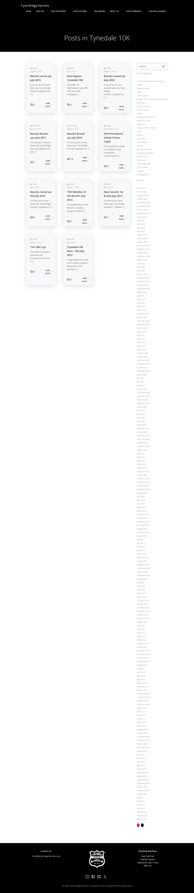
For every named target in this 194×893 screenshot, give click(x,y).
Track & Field (142, 167)
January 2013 (142, 733)
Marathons (141, 124)
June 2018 (141, 500)
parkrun (140, 135)
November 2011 (143, 783)
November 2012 (143, 740)
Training (140, 171)
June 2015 (141, 629)
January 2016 (142, 604)
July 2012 (140, 754)
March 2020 (141, 425)
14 (70, 159)
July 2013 (140, 711)
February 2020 (142, 428)
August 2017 (142, 536)
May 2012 (141, 762)
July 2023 (140, 296)
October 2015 (142, 615)
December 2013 (143, 693)
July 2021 (140, 378)
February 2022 (142, 353)
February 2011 (142, 815)
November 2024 (143, 249)
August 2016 (142, 579)
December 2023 (143, 278)
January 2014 (142, 690)
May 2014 (141, 676)
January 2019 (142, 475)
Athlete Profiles (143, 88)
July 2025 (140, 220)
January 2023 (142, 317)
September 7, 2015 (111, 129)
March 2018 (141, 511)
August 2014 (142, 665)
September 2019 (143, 446)
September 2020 (143, 403)
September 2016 (143, 575)
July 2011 (140, 797)
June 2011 (141, 801)
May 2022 (141, 342)
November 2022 (143, 324)
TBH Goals (141, 160)
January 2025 (142, 242)
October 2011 (142, 787)
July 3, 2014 (108, 187)
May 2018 (141, 503)
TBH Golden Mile (144, 164)
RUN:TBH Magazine (145, 153)
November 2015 (143, 611)
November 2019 (143, 439)
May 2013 (141, 719)
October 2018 (142, 486)
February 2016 (142, 600)
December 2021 (143, 360)
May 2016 (141, 590)
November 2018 (143, 482)
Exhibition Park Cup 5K (146, 117)
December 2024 (143, 245)
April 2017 (141, 550)
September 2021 (143, 371)
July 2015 (140, 625)
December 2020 (143, 392)
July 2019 (140, 453)
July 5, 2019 (71, 71)
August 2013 (142, 708)
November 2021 (143, 364)
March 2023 (141, 310)
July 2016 (140, 582)
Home (28, 11)
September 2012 (143, 747)
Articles (140, 85)
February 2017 (142, 557)
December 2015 (143, 607)
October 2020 (142, 400)
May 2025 (141, 227)
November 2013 (143, 697)
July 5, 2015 (34, 187)
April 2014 (141, 679)
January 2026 (142, 199)
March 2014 (141, 683)
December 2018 (143, 478)
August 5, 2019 (36, 71)
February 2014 (142, 686)
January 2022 (142, 357)
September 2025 (143, 213)
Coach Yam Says (143, 106)
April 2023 (141, 306)
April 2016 (141, 593)
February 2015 (142, 643)
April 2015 (141, 636)
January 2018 (142, 518)
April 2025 (141, 231)
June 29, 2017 (35, 129)
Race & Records (59, 11)
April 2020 (141, 421)
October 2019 (142, 443)
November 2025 (143, 206)
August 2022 (142, 331)
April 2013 (141, 722)
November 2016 (143, 568)
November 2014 (143, 654)
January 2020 (142, 432)
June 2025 (141, 224)
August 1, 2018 (110, 71)
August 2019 (142, 450)
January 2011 (142, 819)
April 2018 (141, 507)
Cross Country (142, 110)
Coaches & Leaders (158, 11)
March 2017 (141, 554)
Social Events (142, 156)
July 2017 (140, 539)
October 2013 (142, 701)
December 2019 (143, 435)
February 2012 (142, 772)
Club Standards (134, 11)
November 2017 (143, 525)
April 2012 (141, 765)
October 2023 (142, 285)
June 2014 (141, 672)
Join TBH (41, 11)
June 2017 (141, 543)
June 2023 (141, 299)
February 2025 (142, 238)
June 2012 (141, 758)
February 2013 (142, 729)
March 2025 (141, 235)
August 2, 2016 (73, 129)
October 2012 (142, 744)
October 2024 (142, 253)
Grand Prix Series (144, 121)
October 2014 (142, 658)
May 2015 (141, 633)
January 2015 (142, 647)
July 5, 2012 (71, 242)
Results (140, 146)
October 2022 (142, 328)
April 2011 (141, 808)
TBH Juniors (99, 11)
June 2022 (141, 339)
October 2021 (142, 367)
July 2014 (140, 668)
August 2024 (142, 260)
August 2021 (142, 374)
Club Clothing (81, 11)
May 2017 (141, 547)
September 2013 (143, 704)
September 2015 (143, 618)
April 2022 (141, 346)
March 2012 (141, 769)
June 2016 (141, 586)
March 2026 (141, 192)
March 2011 (141, 812)
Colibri (129, 885)
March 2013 (141, 726)
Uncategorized (143, 174)
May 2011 (141, 805)
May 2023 (141, 303)
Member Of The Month (146, 128)
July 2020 (140, 410)
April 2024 (141, 270)
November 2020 (143, 396)
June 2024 (141, 267)
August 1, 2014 (73, 187)
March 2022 (141, 349)
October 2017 (142, 529)
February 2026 (142, 195)
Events (139, 113)
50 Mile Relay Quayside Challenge (150, 81)
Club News (141, 103)
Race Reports (142, 142)
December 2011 (143, 780)
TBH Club (36, 125)
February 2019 (142, 471)
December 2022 (143, 321)
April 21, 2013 (35, 242)
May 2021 (141, 385)
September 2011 (143, 790)
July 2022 (140, 335)
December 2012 (143, 737)
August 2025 (142, 217)
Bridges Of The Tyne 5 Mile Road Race (152, 99)
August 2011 (142, 794)
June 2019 (141, 457)
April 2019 (141, 464)
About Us (115, 11)
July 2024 (140, 263)
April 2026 (141, 188)
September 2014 (143, 661)
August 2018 (142, 493)
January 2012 (142, 776)
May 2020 (141, 417)
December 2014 (143, 650)
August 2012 (142, 751)
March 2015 (141, 640)
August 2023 (142, 292)
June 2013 (141, 715)
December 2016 (143, 564)
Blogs (139, 92)
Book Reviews (142, 95)
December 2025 (143, 202)
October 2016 (142, 572)
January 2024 (142, 274)
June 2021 (141, 382)
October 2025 (142, 210)
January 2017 (142, 561)
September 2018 (143, 489)
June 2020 (141, 414)
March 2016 (141, 597)
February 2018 (142, 514)
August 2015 (142, 622)
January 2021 (142, 389)
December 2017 (143, 521)
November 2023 (143, 281)
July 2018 (140, 496)
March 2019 (141, 468)
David (34, 68)
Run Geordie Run (143, 149)
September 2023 (143, 288)
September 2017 (143, 532)
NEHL (139, 131)
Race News (141, 138)
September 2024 (143, 256)
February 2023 (142, 314)
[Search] (163, 66)
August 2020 (142, 407)
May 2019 (141, 460)
